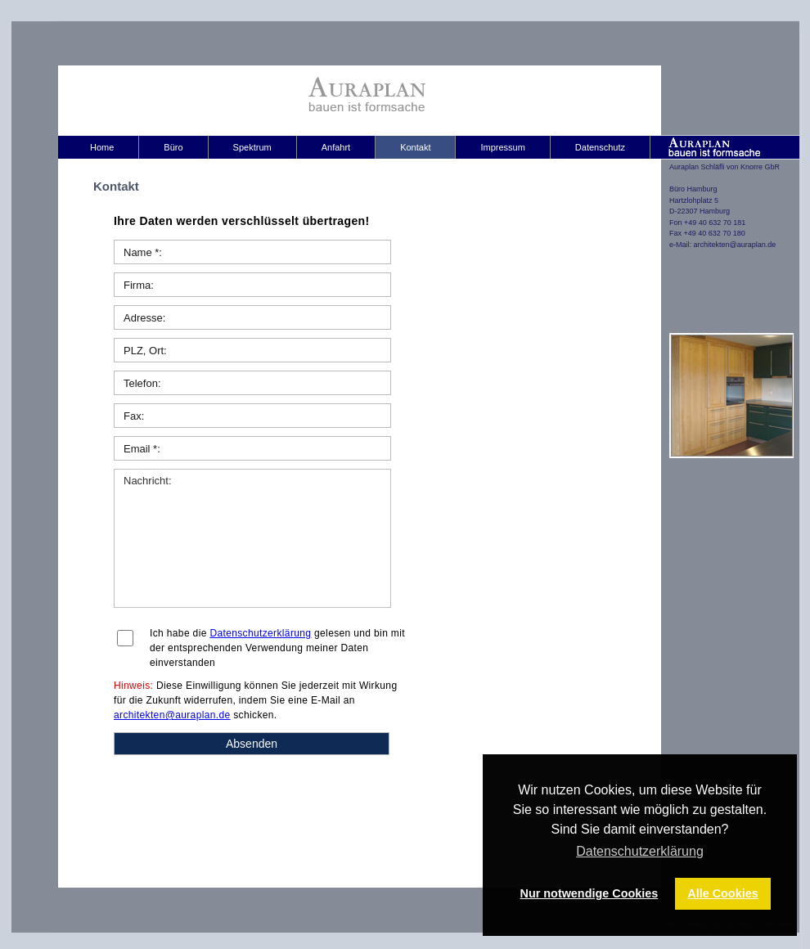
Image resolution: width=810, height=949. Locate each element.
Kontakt (415, 147)
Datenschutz (600, 147)
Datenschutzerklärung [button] (640, 851)
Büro (173, 147)
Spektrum (252, 147)
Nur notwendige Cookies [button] (589, 893)
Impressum (502, 147)
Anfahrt (336, 147)
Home (102, 147)
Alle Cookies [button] (722, 893)
